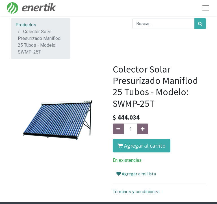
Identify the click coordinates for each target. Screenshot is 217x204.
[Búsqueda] (200, 23)
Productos (26, 24)
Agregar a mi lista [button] (136, 174)
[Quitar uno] (118, 129)
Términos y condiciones (136, 191)
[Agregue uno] (142, 129)
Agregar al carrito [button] (142, 145)
